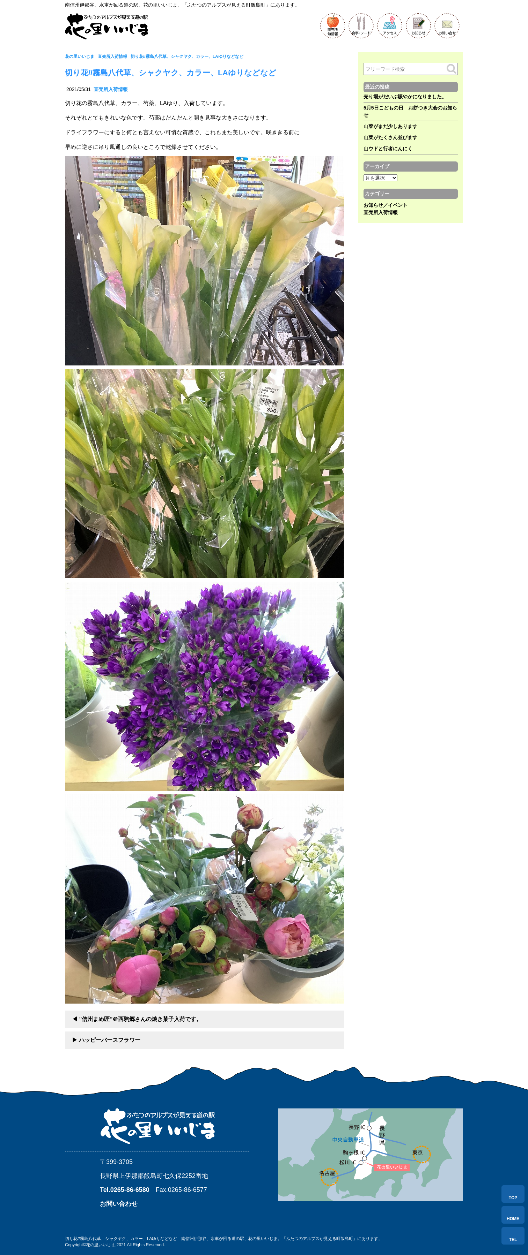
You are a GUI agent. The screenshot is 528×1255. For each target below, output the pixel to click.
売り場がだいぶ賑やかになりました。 (405, 96)
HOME (513, 1218)
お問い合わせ (119, 1203)
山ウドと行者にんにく (388, 148)
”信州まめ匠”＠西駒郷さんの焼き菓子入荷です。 (140, 1019)
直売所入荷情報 (111, 89)
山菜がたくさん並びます (390, 137)
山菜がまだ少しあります (390, 126)
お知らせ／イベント (386, 205)
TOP (513, 1197)
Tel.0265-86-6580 (124, 1189)
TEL (513, 1239)
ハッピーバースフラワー (109, 1040)
